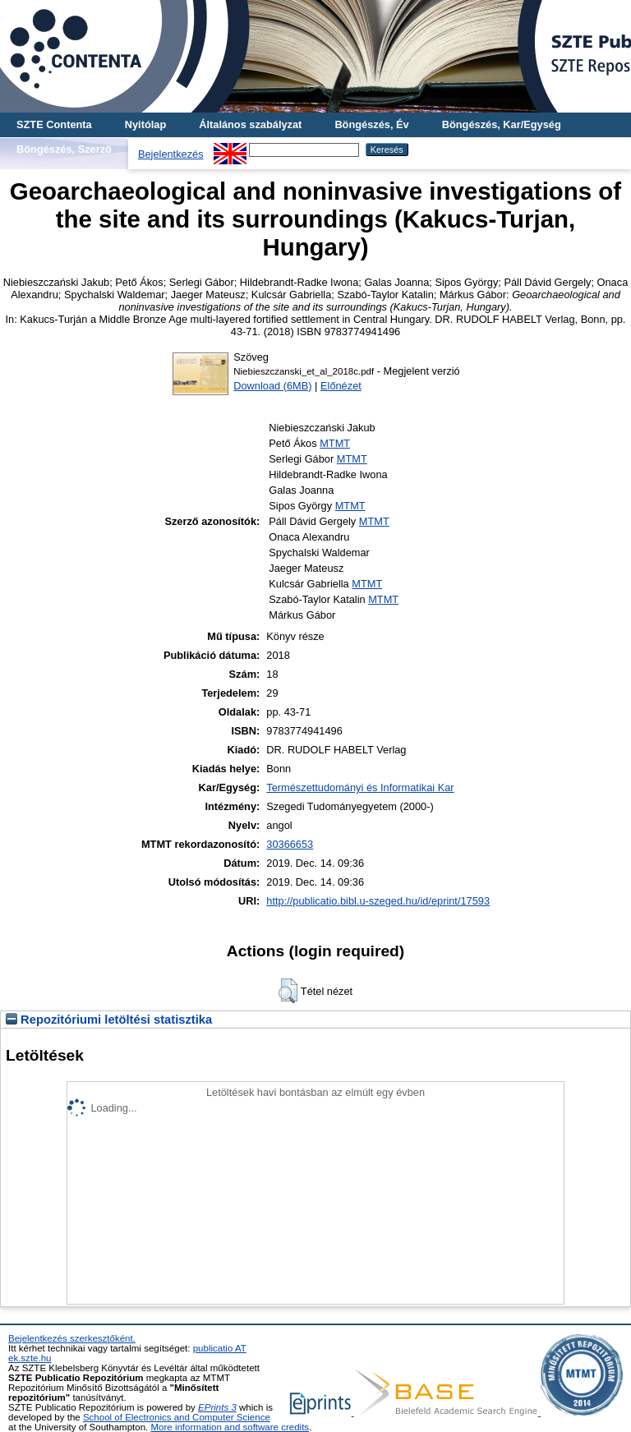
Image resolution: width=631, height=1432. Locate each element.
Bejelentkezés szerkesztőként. (72, 1338)
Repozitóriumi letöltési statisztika (109, 1019)
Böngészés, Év (371, 124)
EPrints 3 (217, 1407)
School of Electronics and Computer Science (176, 1417)
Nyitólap (145, 124)
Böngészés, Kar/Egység (501, 124)
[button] (288, 990)
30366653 (289, 844)
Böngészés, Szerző (64, 149)
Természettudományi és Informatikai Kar (360, 787)
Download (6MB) (272, 386)
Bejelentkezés (171, 154)
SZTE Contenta (54, 124)
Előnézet (341, 386)
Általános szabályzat (250, 124)
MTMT (335, 443)
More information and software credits (229, 1427)
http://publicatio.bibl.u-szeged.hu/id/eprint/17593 (378, 901)
